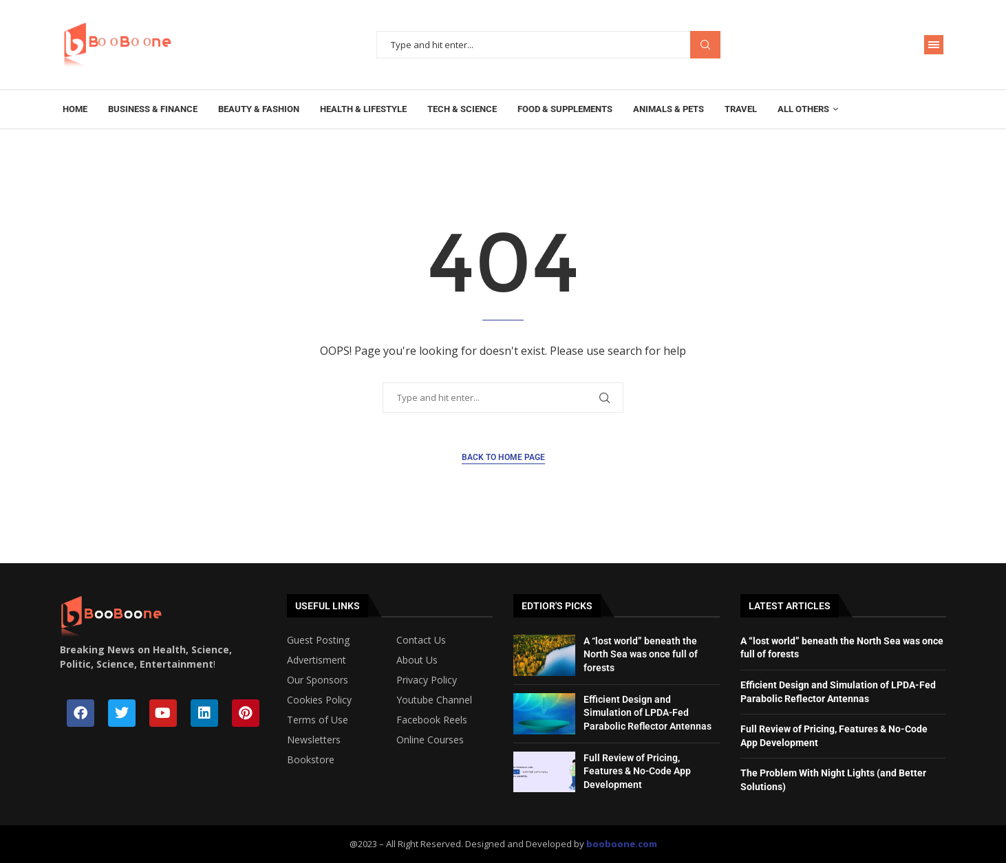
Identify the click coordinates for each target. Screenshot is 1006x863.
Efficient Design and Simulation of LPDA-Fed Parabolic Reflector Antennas (647, 713)
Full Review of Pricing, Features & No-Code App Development (637, 771)
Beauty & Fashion (258, 109)
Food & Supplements (564, 109)
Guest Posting (318, 640)
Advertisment (316, 660)
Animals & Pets (668, 109)
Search (705, 45)
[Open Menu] (933, 44)
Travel (741, 109)
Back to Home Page (503, 457)
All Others (803, 109)
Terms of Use (317, 720)
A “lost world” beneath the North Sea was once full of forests (641, 654)
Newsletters (314, 740)
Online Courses (430, 740)
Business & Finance (152, 109)
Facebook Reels (431, 720)
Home (75, 109)
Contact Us (421, 640)
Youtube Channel (434, 700)
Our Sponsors (317, 680)
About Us (417, 660)
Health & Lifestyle (363, 109)
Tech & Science (462, 109)
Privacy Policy (426, 680)
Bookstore (310, 760)
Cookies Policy (319, 700)
